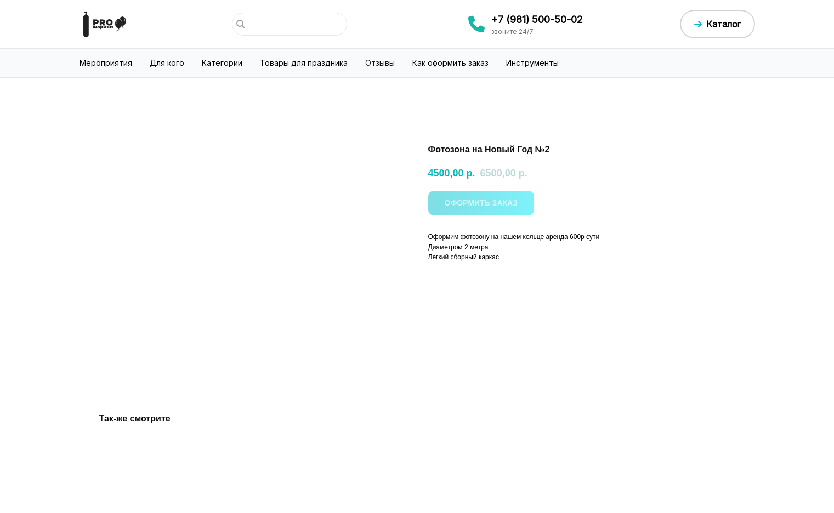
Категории (222, 62)
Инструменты (532, 62)
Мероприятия (106, 62)
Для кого (167, 62)
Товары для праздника (304, 62)
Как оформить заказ (450, 62)
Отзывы (380, 62)
